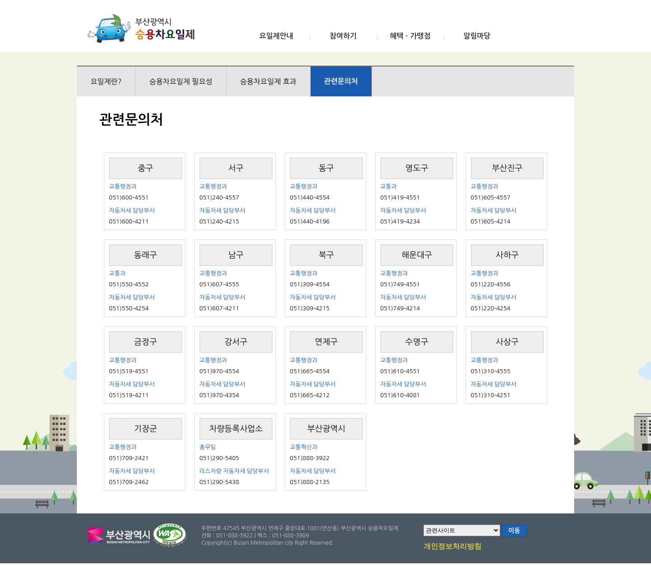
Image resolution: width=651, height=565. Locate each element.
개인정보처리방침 (452, 547)
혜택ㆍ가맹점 (410, 36)
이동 (514, 530)
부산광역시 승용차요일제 (144, 28)
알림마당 (477, 36)
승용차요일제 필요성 (180, 81)
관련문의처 (341, 81)
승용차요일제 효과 (268, 81)
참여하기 (343, 36)
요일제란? (106, 81)
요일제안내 (276, 36)
